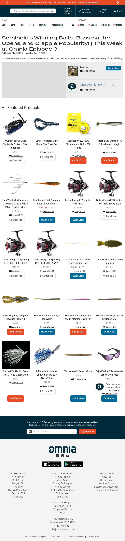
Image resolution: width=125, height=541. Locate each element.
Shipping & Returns (62, 509)
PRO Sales (18, 486)
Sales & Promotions (18, 490)
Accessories (57, 25)
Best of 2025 (18, 493)
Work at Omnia (106, 483)
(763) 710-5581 (62, 525)
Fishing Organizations (62, 490)
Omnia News (106, 480)
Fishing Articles (62, 480)
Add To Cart (78, 160)
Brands (105, 25)
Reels (31, 25)
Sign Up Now (87, 431)
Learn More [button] (113, 68)
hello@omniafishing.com (62, 529)
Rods (22, 25)
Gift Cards (18, 496)
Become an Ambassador (106, 486)
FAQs (62, 512)
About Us (106, 476)
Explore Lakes (62, 493)
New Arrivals (18, 476)
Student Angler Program (107, 490)
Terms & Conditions (75, 537)
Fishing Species (62, 486)
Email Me (15, 160)
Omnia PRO (62, 496)
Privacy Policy (93, 537)
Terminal (43, 25)
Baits (4, 25)
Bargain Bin (18, 483)
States (92, 25)
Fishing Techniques (62, 483)
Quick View (47, 219)
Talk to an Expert (62, 506)
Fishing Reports (62, 476)
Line (13, 25)
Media (117, 25)
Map (81, 25)
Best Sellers (18, 480)
